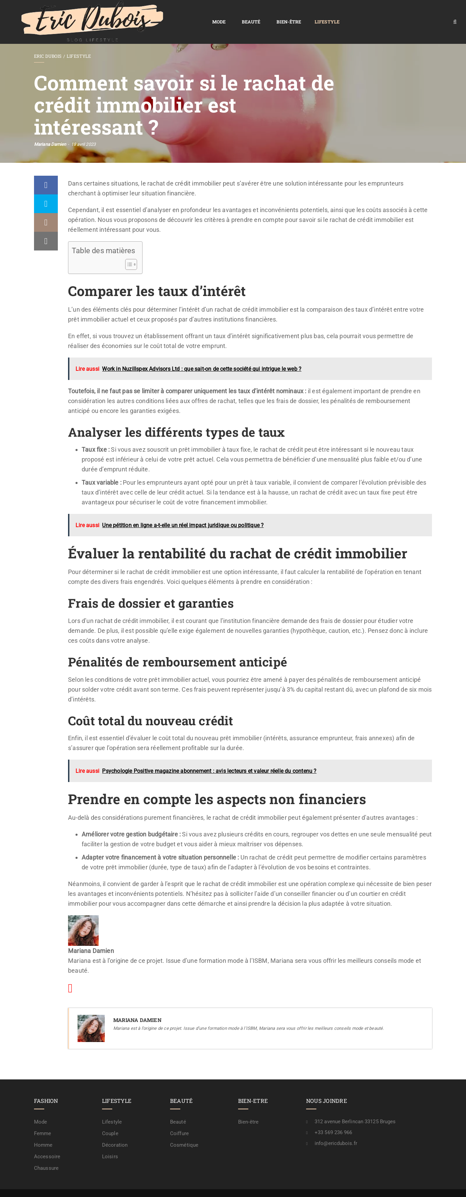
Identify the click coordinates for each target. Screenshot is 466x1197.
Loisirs (110, 1141)
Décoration (115, 1129)
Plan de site (245, 1185)
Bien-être (185, 14)
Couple (110, 1118)
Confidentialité (280, 1185)
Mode (115, 14)
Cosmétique (184, 1129)
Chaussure (46, 1152)
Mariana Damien (50, 128)
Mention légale (320, 1185)
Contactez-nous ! (361, 1185)
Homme (43, 1129)
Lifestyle (223, 14)
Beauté (147, 14)
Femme (42, 1118)
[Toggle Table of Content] (127, 249)
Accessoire (47, 1141)
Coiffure (179, 1118)
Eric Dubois (48, 40)
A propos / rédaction (407, 1185)
